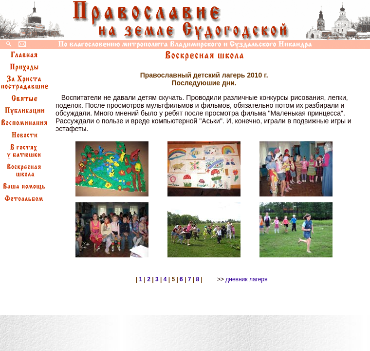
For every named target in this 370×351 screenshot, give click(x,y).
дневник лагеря (246, 279)
